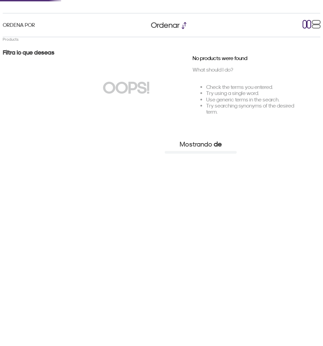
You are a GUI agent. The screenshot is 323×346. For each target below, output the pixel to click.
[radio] (307, 25)
